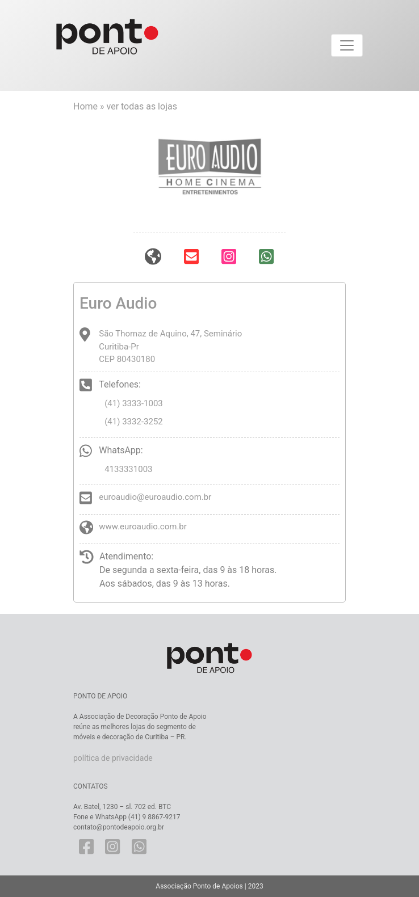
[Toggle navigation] (347, 45)
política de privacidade (113, 758)
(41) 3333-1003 (133, 403)
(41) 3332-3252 (133, 421)
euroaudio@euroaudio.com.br (155, 497)
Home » (90, 106)
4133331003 (128, 469)
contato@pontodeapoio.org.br (118, 827)
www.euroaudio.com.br (143, 526)
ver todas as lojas (142, 106)
